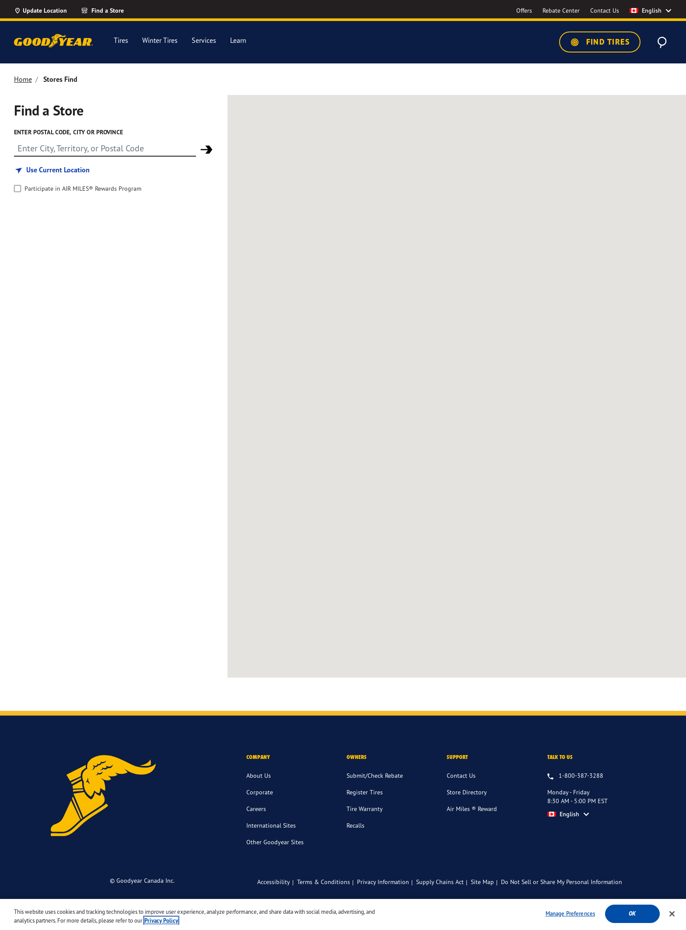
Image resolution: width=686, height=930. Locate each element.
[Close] (672, 913)
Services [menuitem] (204, 40)
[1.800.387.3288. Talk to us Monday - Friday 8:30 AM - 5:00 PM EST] (575, 776)
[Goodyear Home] (53, 41)
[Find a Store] (118, 10)
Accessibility (273, 881)
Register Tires (364, 792)
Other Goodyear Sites (275, 842)
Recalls (355, 825)
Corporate (259, 792)
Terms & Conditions (323, 881)
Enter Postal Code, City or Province (68, 132)
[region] (343, 914)
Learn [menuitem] (238, 40)
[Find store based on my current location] (52, 170)
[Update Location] (40, 10)
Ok (632, 913)
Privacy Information (383, 881)
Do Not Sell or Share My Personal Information (561, 881)
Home (23, 79)
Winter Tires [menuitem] (160, 40)
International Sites (271, 825)
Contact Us (461, 775)
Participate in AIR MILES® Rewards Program (82, 188)
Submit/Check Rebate (374, 775)
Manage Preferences (570, 913)
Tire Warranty (364, 808)
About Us (258, 775)
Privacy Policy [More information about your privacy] (161, 920)
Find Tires (600, 42)
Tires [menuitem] (121, 40)
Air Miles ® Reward (472, 808)
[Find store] (105, 148)
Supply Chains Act (440, 881)
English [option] (646, 10)
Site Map (482, 881)
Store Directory (467, 792)
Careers (256, 808)
